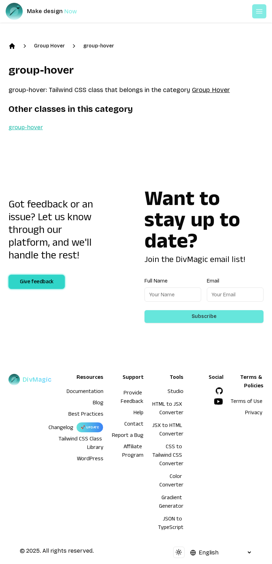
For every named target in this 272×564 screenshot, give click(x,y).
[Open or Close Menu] (259, 11)
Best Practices (85, 415)
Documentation (85, 392)
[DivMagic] (48, 11)
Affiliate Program (132, 451)
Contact (133, 425)
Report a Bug (127, 436)
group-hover (98, 46)
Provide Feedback (132, 397)
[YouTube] (218, 401)
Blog (98, 403)
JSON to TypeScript (170, 523)
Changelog (61, 428)
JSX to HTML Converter (167, 430)
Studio (175, 392)
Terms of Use (246, 402)
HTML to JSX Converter (167, 409)
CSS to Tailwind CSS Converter (167, 456)
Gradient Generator (171, 502)
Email (213, 281)
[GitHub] (219, 391)
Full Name (156, 281)
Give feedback (36, 282)
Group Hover (49, 46)
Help (138, 413)
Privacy (253, 413)
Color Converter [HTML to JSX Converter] (171, 481)
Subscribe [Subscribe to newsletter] (204, 316)
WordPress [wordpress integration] (90, 459)
